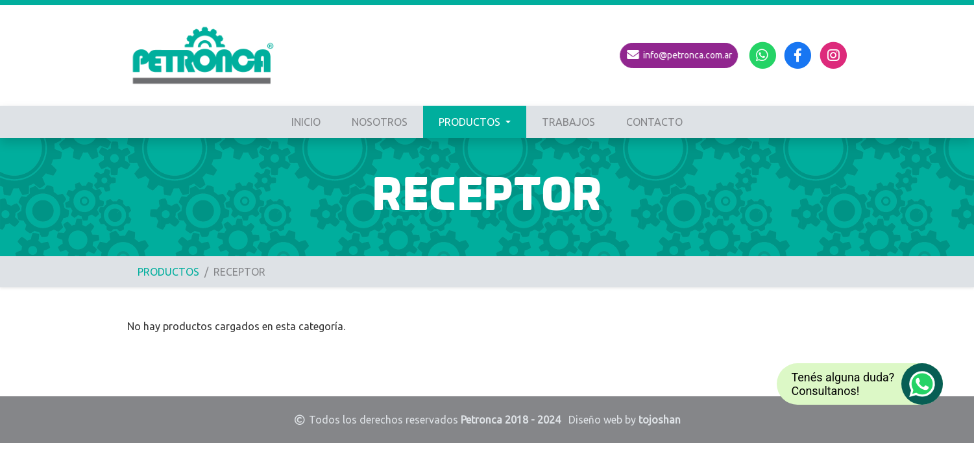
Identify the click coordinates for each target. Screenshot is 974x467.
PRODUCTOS (471, 122)
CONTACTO (654, 122)
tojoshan (660, 419)
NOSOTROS (380, 122)
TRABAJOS (568, 122)
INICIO (306, 122)
